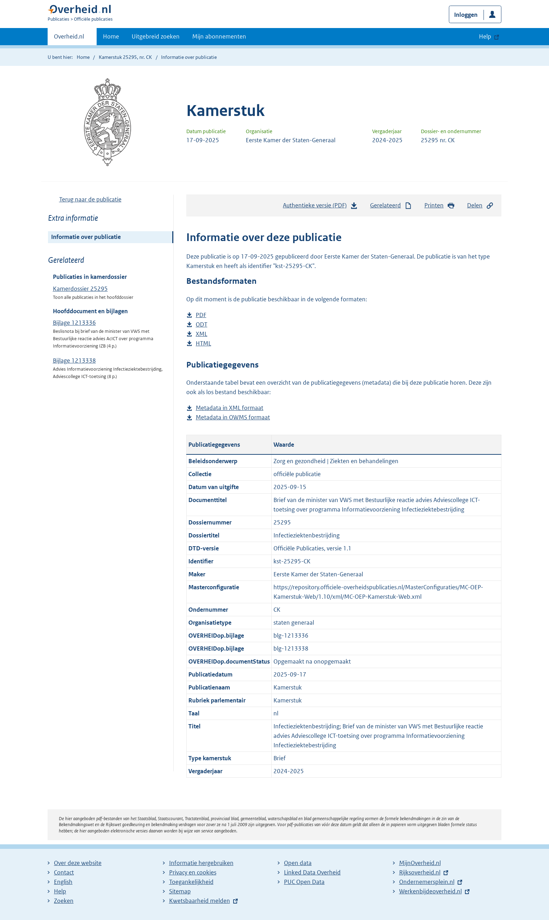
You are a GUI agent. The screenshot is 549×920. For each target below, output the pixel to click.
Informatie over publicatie (86, 237)
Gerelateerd (391, 205)
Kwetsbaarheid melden (199, 901)
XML (201, 334)
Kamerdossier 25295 (80, 289)
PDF (201, 315)
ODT (201, 324)
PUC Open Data (304, 882)
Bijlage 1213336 (74, 323)
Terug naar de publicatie (90, 199)
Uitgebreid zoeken (156, 36)
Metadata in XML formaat (229, 408)
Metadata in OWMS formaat (233, 417)
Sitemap (180, 891)
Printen (439, 205)
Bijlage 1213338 (74, 360)
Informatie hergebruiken (201, 863)
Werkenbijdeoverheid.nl (430, 891)
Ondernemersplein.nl (426, 882)
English (63, 882)
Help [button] (485, 36)
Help (60, 891)
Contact (64, 872)
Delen (480, 205)
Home (111, 36)
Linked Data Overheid (312, 872)
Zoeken (64, 901)
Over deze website (78, 863)
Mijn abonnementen (219, 36)
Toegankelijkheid (191, 882)
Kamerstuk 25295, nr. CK (125, 57)
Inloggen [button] (466, 15)
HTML (203, 343)
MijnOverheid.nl (420, 863)
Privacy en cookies (192, 872)
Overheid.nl (69, 38)
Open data (298, 863)
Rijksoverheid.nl (419, 872)
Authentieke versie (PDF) (320, 207)
